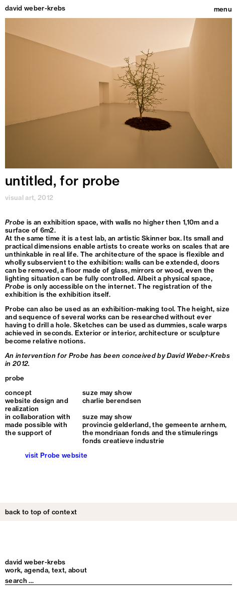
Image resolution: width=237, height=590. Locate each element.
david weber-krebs (35, 8)
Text (58, 570)
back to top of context (41, 512)
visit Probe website (56, 455)
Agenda (36, 570)
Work (13, 570)
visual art (19, 197)
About (77, 570)
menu (223, 9)
